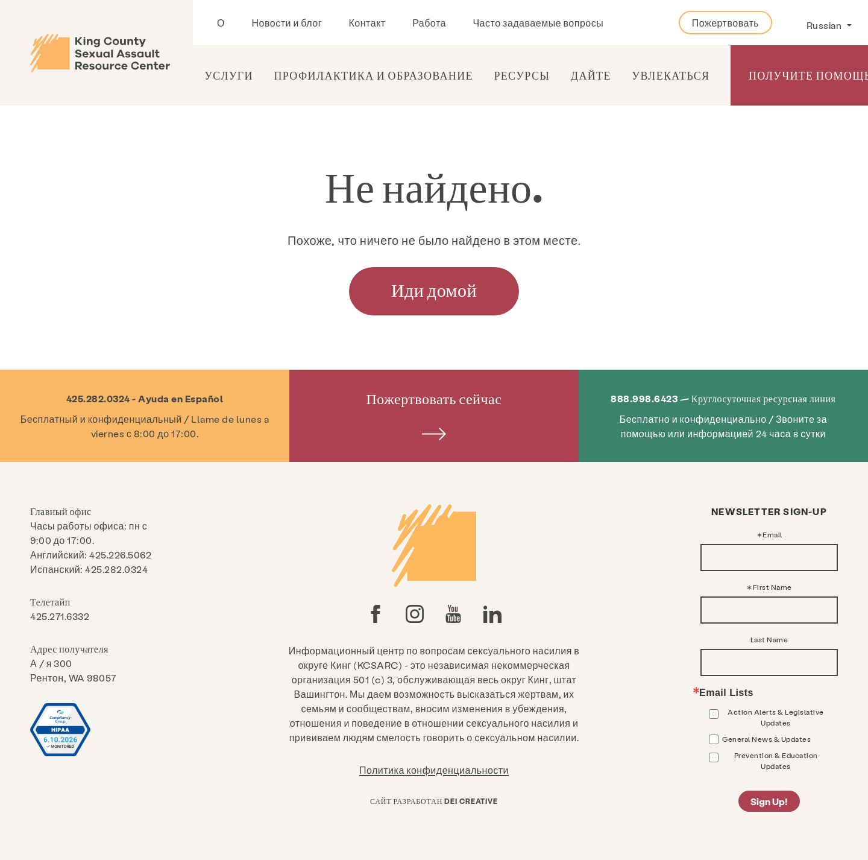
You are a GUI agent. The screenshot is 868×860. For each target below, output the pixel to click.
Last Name (769, 639)
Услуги (228, 75)
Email (772, 534)
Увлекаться (670, 75)
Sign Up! (769, 801)
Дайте (591, 75)
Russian (825, 25)
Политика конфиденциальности (434, 770)
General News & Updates (766, 739)
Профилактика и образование (373, 75)
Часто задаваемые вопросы (538, 22)
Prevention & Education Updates (776, 760)
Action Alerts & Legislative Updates (776, 717)
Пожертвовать (725, 22)
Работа (429, 22)
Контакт (367, 22)
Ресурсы (522, 75)
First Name (772, 586)
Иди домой (434, 289)
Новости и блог (286, 22)
